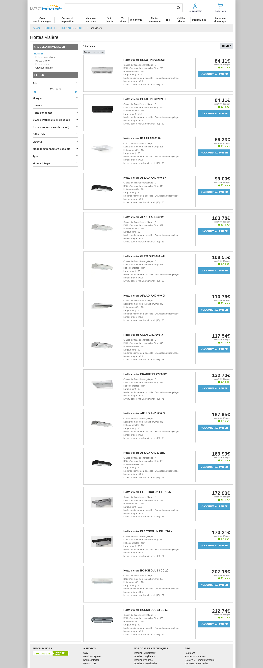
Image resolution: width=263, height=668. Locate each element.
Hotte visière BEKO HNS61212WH (144, 59)
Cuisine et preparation (67, 20)
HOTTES (39, 53)
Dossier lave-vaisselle (145, 663)
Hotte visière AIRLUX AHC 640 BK (145, 177)
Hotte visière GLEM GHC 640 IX (143, 334)
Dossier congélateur (144, 656)
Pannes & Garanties (195, 656)
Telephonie (136, 19)
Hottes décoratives (45, 57)
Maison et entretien (91, 20)
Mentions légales (92, 656)
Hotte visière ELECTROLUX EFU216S (147, 492)
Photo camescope (154, 20)
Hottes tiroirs (42, 64)
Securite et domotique (220, 20)
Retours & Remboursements (200, 660)
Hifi (168, 19)
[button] (195, 7)
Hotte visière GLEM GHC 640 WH (144, 256)
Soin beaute (109, 20)
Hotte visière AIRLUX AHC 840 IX (144, 413)
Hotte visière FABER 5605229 (142, 138)
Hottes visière (42, 60)
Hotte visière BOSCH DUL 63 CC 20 (145, 570)
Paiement (190, 653)
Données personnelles (196, 663)
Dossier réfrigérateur (144, 653)
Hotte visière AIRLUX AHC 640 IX (144, 295)
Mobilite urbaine (181, 20)
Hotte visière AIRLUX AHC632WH (144, 217)
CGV (85, 653)
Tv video (123, 20)
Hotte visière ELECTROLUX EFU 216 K (148, 531)
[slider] (35, 92)
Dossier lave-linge (143, 660)
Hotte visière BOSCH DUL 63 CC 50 (145, 610)
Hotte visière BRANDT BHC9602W (145, 374)
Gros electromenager (42, 20)
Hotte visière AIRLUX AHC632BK (144, 452)
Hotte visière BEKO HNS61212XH (144, 99)
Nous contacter (91, 660)
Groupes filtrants (44, 67)
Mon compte (89, 663)
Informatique (199, 19)
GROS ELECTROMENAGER (49, 46)
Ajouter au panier (214, 74)
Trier (226, 45)
